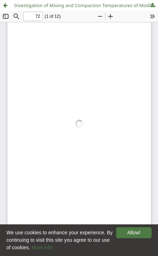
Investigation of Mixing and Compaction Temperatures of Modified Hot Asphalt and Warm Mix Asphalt (86, 5)
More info (42, 247)
